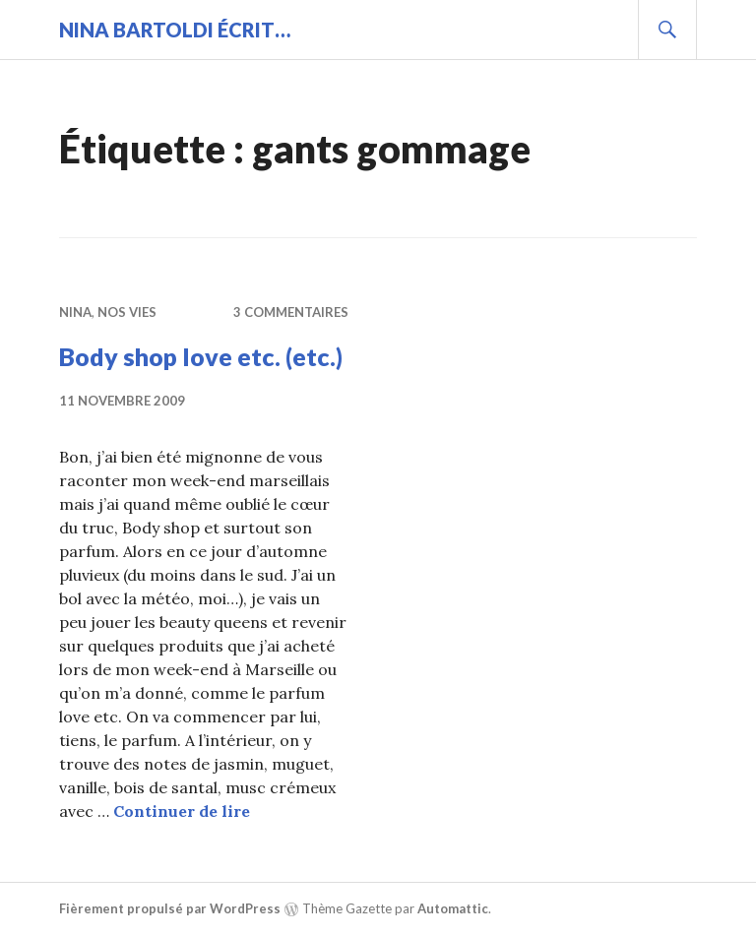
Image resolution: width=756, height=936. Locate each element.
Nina (75, 312)
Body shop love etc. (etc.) (201, 356)
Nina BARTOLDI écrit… (174, 29)
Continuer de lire (181, 811)
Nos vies (127, 312)
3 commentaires (290, 312)
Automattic (452, 908)
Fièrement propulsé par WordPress (170, 908)
